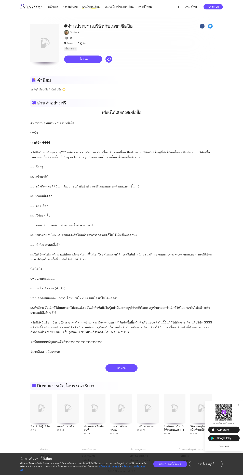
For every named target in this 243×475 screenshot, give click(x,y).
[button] (83, 59)
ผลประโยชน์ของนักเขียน (119, 6)
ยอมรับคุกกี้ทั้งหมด (170, 464)
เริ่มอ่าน (83, 59)
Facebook (224, 446)
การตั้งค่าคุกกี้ (206, 464)
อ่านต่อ (121, 368)
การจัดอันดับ (70, 6)
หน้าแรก (53, 6)
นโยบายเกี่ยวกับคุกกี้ (109, 466)
